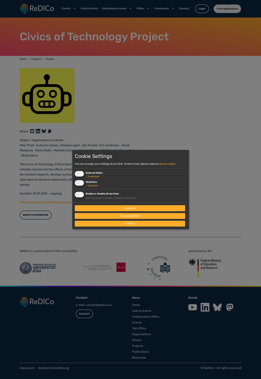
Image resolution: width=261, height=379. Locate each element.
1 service (92, 185)
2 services (92, 176)
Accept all (130, 208)
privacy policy (167, 163)
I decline (130, 223)
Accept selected (129, 215)
